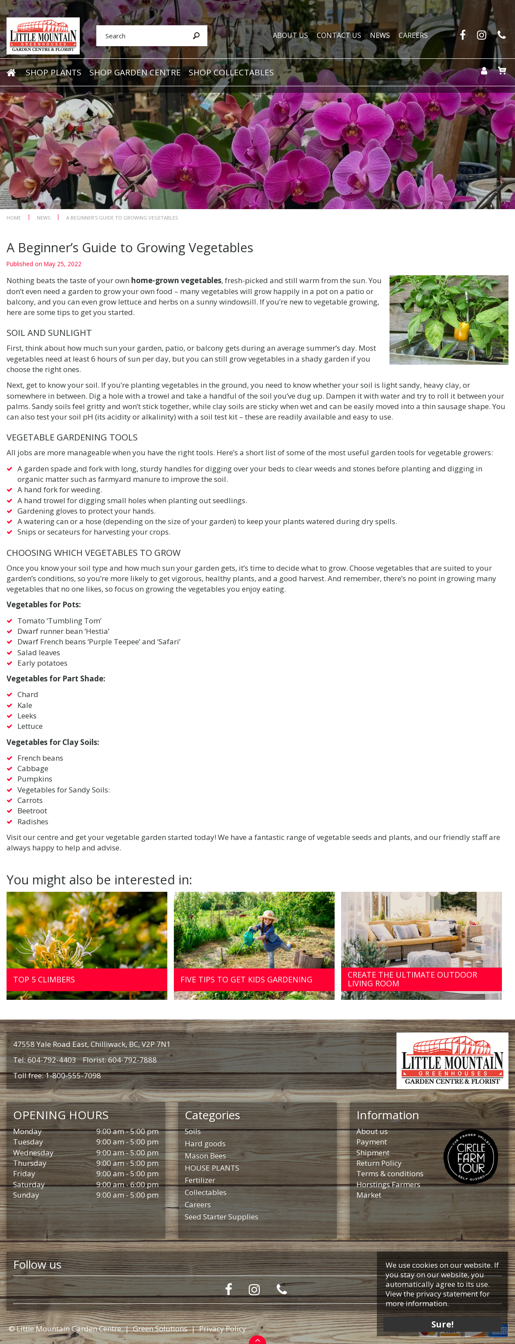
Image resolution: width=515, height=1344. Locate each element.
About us (372, 1131)
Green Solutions (160, 1329)
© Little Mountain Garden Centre (65, 1329)
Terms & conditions (390, 1173)
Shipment (373, 1153)
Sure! (441, 1323)
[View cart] (501, 71)
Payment (371, 1142)
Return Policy (379, 1163)
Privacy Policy (222, 1329)
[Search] (137, 36)
